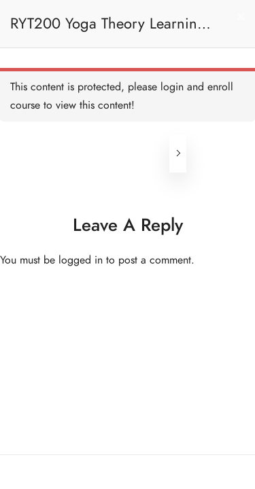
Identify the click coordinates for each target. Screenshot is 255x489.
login (172, 86)
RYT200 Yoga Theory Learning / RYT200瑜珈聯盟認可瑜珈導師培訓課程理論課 (108, 30)
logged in (80, 260)
